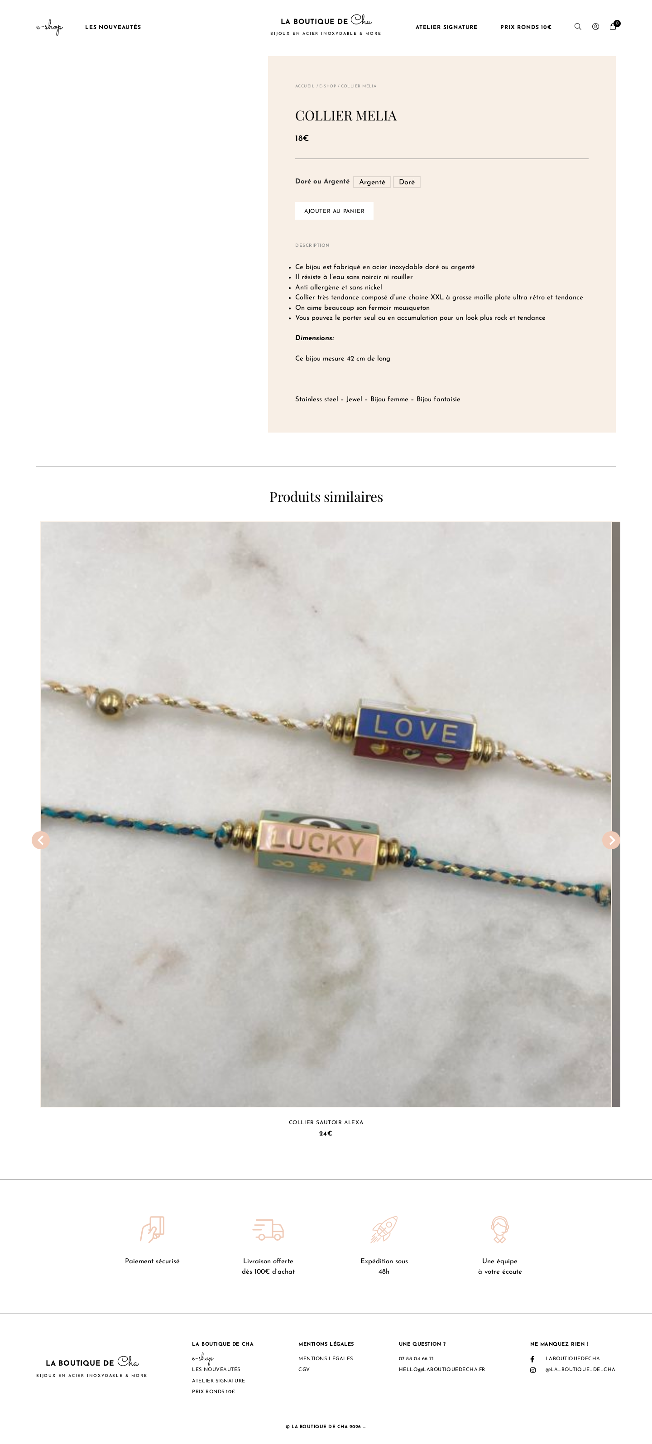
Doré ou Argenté (322, 181)
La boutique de (325, 28)
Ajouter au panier (334, 211)
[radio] (372, 182)
